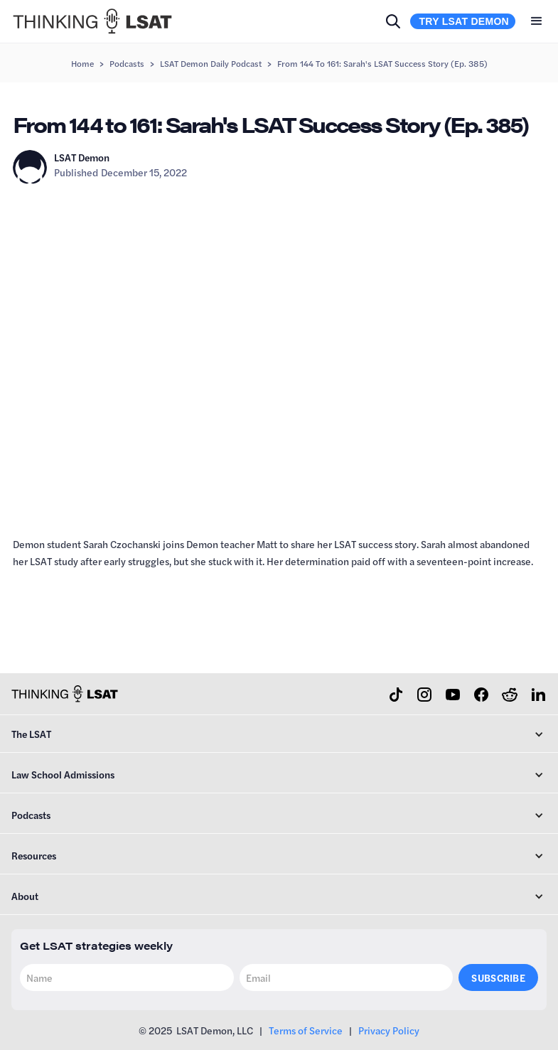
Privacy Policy (388, 1030)
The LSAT (31, 734)
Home (82, 63)
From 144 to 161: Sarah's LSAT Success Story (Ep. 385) (382, 63)
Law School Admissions (62, 774)
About (24, 896)
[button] (536, 21)
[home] (92, 21)
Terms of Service (306, 1030)
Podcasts (126, 63)
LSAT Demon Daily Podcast (211, 63)
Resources (33, 855)
